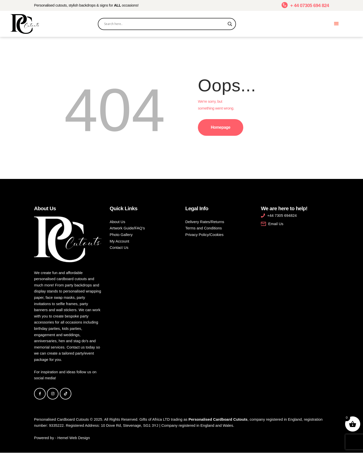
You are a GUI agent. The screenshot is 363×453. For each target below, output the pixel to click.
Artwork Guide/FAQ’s (127, 228)
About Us (117, 222)
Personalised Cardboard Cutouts (61, 419)
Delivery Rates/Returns (204, 222)
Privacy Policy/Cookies (204, 234)
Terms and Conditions (203, 228)
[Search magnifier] (229, 24)
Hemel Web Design (73, 438)
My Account (119, 241)
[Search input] (164, 24)
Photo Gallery (121, 234)
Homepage (220, 127)
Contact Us (119, 247)
